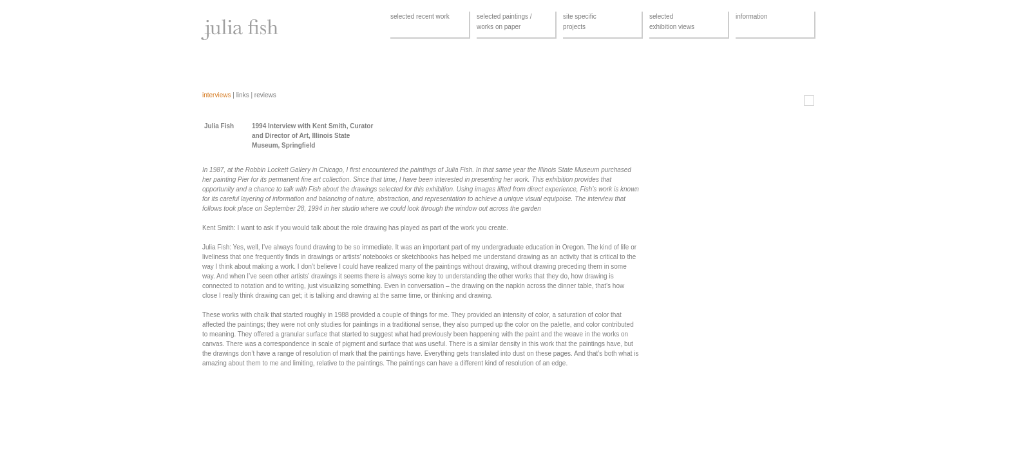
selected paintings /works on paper (504, 21)
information (751, 16)
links (242, 95)
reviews (265, 95)
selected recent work (420, 16)
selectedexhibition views (671, 21)
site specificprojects (579, 21)
